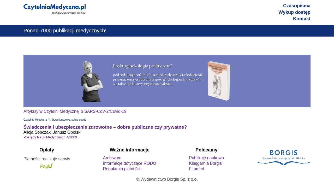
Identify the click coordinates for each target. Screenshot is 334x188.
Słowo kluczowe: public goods (68, 119)
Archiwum (112, 158)
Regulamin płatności (122, 169)
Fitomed (196, 169)
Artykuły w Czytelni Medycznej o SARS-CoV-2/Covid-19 (75, 111)
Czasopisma (297, 5)
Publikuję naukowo (206, 158)
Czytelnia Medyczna (35, 119)
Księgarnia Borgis (205, 163)
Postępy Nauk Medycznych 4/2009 (50, 137)
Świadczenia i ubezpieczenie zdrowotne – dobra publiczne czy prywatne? (105, 127)
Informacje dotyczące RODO (129, 163)
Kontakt (302, 18)
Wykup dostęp (294, 12)
